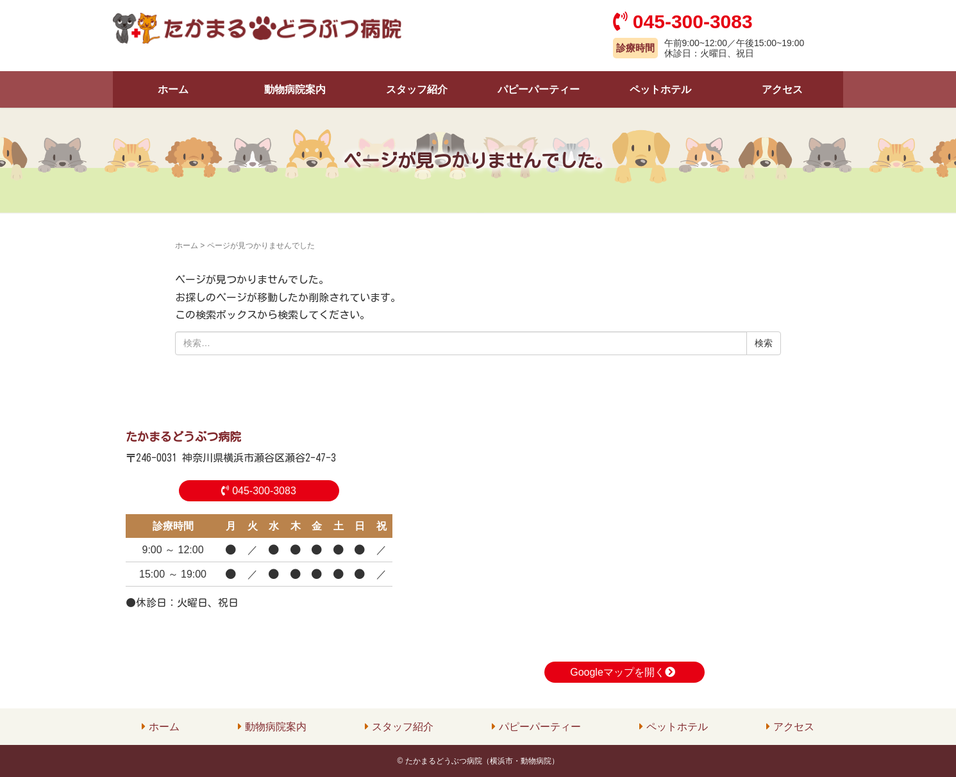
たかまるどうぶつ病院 (183, 436)
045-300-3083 (258, 490)
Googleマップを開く (624, 672)
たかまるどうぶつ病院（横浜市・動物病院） (482, 760)
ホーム (173, 89)
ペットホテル (660, 89)
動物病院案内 (295, 89)
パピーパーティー (539, 89)
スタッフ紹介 (417, 89)
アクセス (782, 89)
